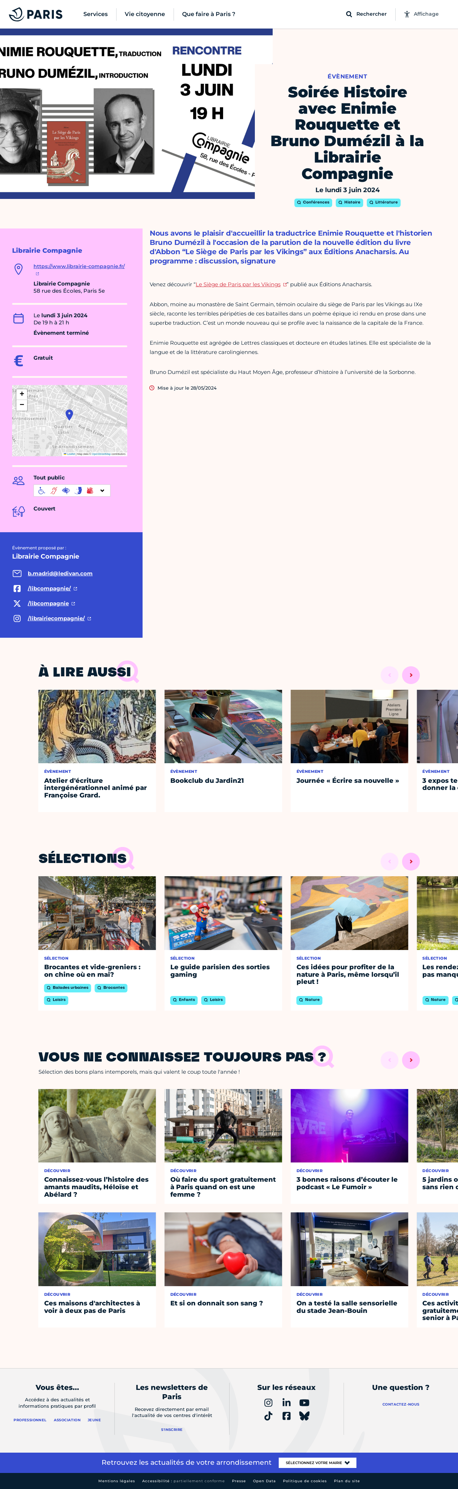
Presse (239, 1481)
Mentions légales (116, 1481)
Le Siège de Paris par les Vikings (238, 284)
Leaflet (69, 454)
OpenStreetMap (101, 454)
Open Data (264, 1481)
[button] (69, 415)
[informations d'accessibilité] (72, 490)
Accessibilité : (183, 1481)
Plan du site (347, 1481)
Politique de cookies (305, 1481)
